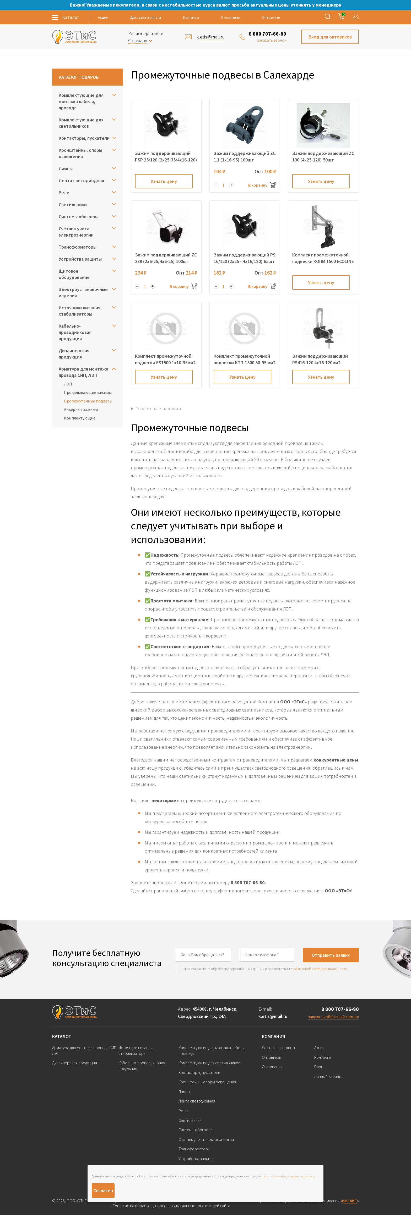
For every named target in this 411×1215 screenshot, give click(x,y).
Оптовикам (271, 17)
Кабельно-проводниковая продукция (75, 332)
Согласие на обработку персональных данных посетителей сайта (171, 1205)
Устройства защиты (80, 259)
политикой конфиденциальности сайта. (289, 1176)
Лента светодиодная (81, 180)
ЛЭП (68, 384)
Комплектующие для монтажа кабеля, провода (81, 101)
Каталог (61, 1036)
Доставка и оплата (145, 17)
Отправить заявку (331, 955)
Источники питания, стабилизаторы (80, 311)
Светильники (73, 204)
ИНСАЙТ (349, 1200)
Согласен (103, 1191)
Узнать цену (164, 181)
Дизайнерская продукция (74, 354)
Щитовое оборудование (74, 274)
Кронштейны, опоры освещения (80, 153)
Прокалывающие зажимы (88, 392)
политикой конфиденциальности (320, 968)
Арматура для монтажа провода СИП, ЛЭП (83, 372)
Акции (103, 17)
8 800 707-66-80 (267, 33)
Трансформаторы (77, 247)
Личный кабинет (328, 1076)
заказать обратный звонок (333, 1016)
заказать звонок (271, 40)
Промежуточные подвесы (88, 401)
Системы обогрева (79, 217)
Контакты (191, 17)
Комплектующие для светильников (81, 123)
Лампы (66, 168)
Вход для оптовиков (330, 37)
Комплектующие (79, 418)
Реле (64, 192)
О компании (230, 17)
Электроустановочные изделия (83, 292)
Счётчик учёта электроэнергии (76, 232)
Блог (318, 1066)
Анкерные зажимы (81, 409)
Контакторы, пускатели (84, 138)
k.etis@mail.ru (272, 1016)
